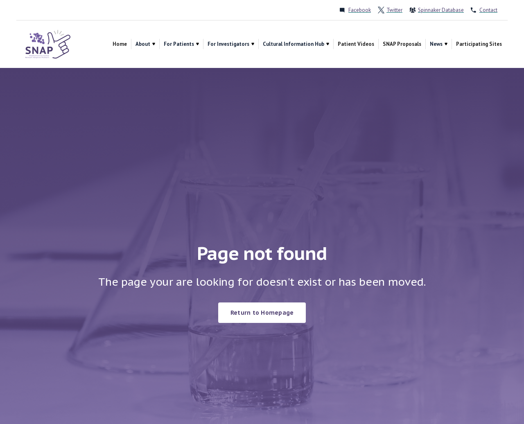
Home (120, 44)
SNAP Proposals (402, 44)
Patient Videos (356, 44)
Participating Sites (479, 44)
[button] (145, 44)
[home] (47, 44)
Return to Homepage (262, 312)
